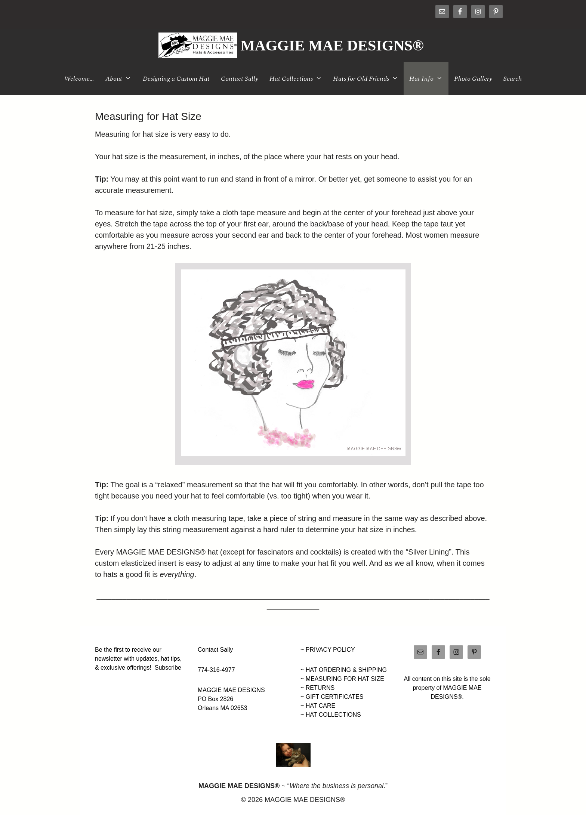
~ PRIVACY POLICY (327, 649)
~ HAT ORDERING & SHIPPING (343, 670)
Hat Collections (298, 78)
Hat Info (428, 78)
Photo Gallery (473, 79)
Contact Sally (239, 79)
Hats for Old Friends (368, 78)
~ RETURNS (317, 688)
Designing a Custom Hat (176, 79)
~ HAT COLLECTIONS (330, 714)
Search (512, 79)
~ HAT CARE (317, 706)
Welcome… (79, 79)
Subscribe (168, 667)
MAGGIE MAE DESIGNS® (332, 45)
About (121, 78)
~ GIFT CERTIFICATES (331, 697)
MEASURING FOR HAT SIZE (345, 679)
